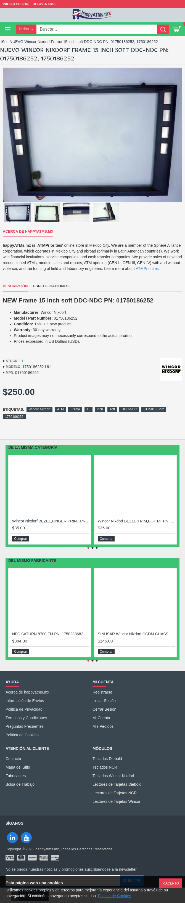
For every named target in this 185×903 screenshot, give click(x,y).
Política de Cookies (114, 896)
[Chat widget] (92, 451)
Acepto (172, 883)
